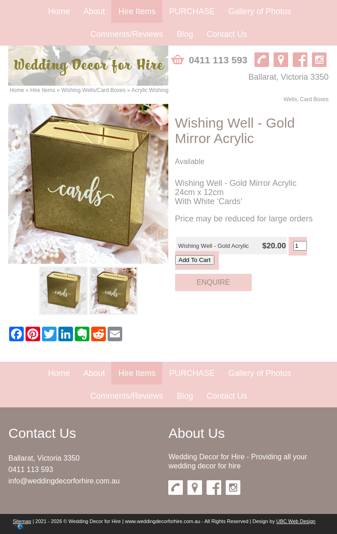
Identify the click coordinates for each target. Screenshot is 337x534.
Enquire (213, 282)
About (94, 11)
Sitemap (22, 521)
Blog (184, 34)
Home (59, 11)
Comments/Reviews (126, 34)
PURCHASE (192, 11)
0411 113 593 (30, 469)
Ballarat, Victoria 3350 (43, 458)
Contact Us (227, 34)
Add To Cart (195, 260)
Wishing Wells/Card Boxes (93, 90)
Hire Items (137, 11)
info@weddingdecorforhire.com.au (63, 481)
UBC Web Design (296, 521)
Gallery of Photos (259, 11)
